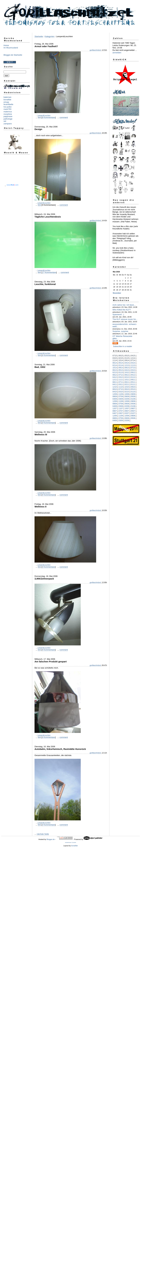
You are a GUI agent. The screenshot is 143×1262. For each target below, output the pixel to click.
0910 (133, 387)
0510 (133, 389)
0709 (121, 396)
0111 (133, 384)
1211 (114, 379)
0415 (133, 355)
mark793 (7, 109)
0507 (133, 411)
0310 (121, 391)
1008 (127, 401)
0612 (127, 375)
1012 (127, 372)
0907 (133, 408)
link (39, 117)
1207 (114, 408)
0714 (133, 360)
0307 (121, 413)
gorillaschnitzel (95, 50)
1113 (133, 365)
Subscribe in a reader (122, 346)
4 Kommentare (48, 355)
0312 (121, 377)
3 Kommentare (48, 423)
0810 (114, 389)
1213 (127, 365)
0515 (127, 355)
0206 (127, 420)
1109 (121, 394)
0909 (133, 394)
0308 (121, 406)
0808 (114, 403)
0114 (121, 365)
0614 (114, 363)
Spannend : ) (118, 314)
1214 (133, 358)
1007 (127, 408)
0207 (127, 413)
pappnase (8, 116)
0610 (127, 389)
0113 (121, 372)
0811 (114, 382)
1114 (114, 360)
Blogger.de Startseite (13, 55)
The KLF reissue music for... (124, 319)
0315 (114, 358)
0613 (114, 370)
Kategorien (49, 36)
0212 (127, 377)
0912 (133, 372)
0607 (127, 411)
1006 (127, 416)
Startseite (39, 36)
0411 (114, 384)
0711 (121, 382)
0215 (121, 358)
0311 (121, 384)
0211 (127, 384)
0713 (133, 367)
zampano (8, 123)
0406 (114, 420)
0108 (133, 406)
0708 (121, 403)
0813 (127, 367)
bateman (7, 97)
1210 (114, 387)
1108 (121, 401)
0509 (133, 396)
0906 (133, 416)
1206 (114, 416)
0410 (114, 391)
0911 (133, 379)
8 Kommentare (48, 117)
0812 (114, 375)
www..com (12, 185)
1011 (127, 379)
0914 (127, 360)
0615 (121, 355)
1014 (121, 360)
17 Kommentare (49, 272)
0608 (127, 403)
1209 (114, 394)
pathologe (8, 119)
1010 (127, 387)
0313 (133, 370)
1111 (121, 379)
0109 (133, 399)
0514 (121, 363)
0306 (121, 420)
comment (64, 117)
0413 (127, 370)
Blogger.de (51, 839)
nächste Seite (43, 834)
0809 (114, 396)
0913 (121, 367)
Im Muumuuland (11, 48)
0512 (133, 375)
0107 (133, 413)
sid (5, 121)
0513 (121, 370)
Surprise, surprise (120, 331)
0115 (127, 358)
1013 (114, 367)
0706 (121, 418)
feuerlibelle (8, 104)
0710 (121, 389)
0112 (133, 377)
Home (6, 45)
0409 (114, 399)
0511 (133, 382)
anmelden (116, 52)
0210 (127, 391)
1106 (121, 416)
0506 (133, 418)
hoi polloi (7, 107)
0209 (127, 399)
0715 (114, 355)
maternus (8, 111)
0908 (133, 401)
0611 (127, 382)
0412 (114, 377)
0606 (127, 418)
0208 (127, 406)
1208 (114, 401)
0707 (121, 411)
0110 (133, 391)
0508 (133, 403)
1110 (121, 387)
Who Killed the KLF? (121, 310)
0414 (127, 363)
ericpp (6, 102)
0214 (114, 365)
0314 (133, 363)
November (117, 293)
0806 (114, 418)
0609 (127, 396)
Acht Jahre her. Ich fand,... (124, 305)
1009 (127, 394)
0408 (114, 406)
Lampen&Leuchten (43, 115)
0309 (121, 399)
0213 (114, 372)
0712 (121, 375)
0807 (114, 411)
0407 (114, 413)
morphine (8, 114)
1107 (121, 408)
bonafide (7, 99)
